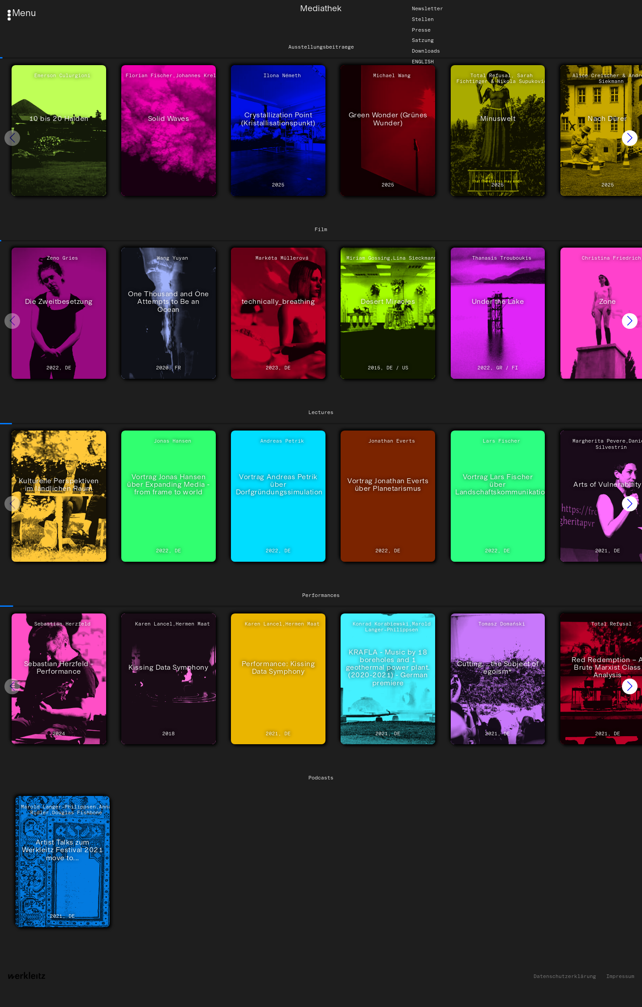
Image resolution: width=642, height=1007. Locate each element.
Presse (421, 30)
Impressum (620, 976)
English (423, 61)
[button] (630, 138)
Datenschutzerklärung (565, 976)
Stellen (423, 19)
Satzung (423, 40)
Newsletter (427, 8)
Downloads (426, 51)
